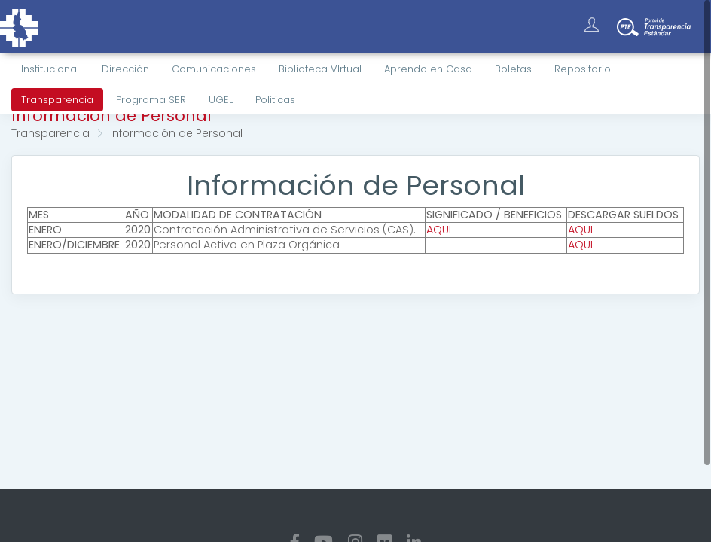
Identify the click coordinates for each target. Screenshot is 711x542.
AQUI (438, 229)
